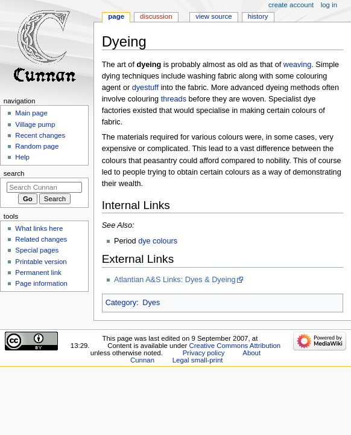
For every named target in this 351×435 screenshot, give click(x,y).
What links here (39, 228)
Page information (41, 283)
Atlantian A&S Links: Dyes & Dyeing (175, 280)
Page (116, 16)
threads (173, 99)
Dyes (151, 302)
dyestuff (145, 87)
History (258, 16)
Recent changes (40, 135)
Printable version (40, 261)
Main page (31, 113)
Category (121, 302)
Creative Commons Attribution (234, 345)
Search (14, 173)
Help (22, 157)
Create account (291, 4)
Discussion (156, 16)
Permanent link (38, 272)
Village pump (35, 124)
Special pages (36, 250)
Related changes (41, 239)
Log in (329, 4)
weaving (297, 64)
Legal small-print (197, 360)
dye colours (157, 241)
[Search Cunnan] (44, 187)
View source (213, 16)
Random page (36, 146)
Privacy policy (204, 352)
